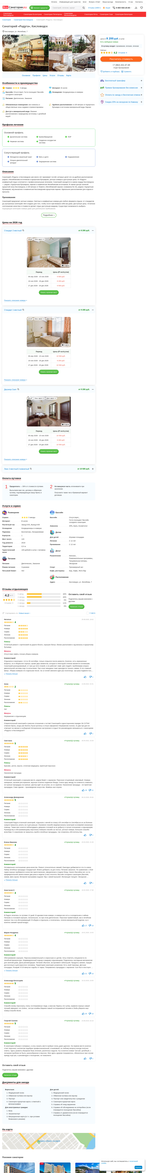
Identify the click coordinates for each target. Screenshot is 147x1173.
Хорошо (138, 1167)
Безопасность (120, 2)
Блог (84, 2)
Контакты (139, 2)
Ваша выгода (108, 2)
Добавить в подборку (110, 71)
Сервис (6, 632)
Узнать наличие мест (49, 292)
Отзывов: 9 (122, 53)
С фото (92, 613)
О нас (130, 2)
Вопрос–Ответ (94, 2)
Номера (7, 628)
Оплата (54, 2)
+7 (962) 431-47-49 (121, 65)
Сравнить (126, 71)
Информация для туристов (69, 2)
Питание (7, 625)
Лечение (7, 635)
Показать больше (12, 674)
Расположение (9, 638)
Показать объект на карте (48, 1141)
